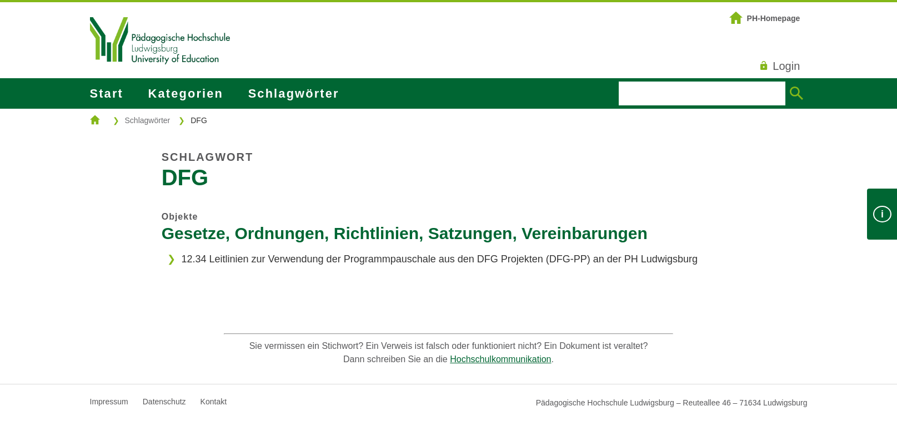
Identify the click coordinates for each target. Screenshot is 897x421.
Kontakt (214, 401)
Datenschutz (164, 401)
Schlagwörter (293, 93)
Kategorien (185, 93)
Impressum (109, 401)
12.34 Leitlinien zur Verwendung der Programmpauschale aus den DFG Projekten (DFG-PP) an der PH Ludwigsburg (439, 259)
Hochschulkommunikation (500, 359)
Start (106, 93)
